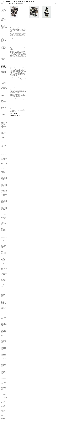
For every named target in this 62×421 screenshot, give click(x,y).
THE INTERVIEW (3, 137)
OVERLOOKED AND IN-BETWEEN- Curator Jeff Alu (4, 243)
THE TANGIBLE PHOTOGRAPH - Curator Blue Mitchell (3, 229)
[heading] (3, 1)
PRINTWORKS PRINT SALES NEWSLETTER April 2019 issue (4, 191)
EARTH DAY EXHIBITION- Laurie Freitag (3, 95)
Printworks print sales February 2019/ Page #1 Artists (3, 331)
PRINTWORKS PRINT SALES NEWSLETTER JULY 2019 (4, 182)
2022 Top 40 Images (3, 394)
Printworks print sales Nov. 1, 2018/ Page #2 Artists (4, 314)
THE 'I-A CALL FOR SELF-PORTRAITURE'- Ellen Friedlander (4, 88)
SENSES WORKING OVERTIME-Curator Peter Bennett (3, 256)
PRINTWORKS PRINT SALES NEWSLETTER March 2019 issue (4, 198)
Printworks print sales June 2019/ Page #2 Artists (3, 355)
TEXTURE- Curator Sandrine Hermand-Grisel (3, 263)
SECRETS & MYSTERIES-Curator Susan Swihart (3, 288)
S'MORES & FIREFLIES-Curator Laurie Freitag (3, 277)
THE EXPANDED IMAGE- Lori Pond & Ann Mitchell (3, 10)
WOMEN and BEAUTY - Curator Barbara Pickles (4, 299)
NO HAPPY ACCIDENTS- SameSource (2, 142)
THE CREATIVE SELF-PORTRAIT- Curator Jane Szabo (4, 292)
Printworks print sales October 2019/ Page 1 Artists (4, 369)
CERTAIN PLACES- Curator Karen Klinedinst (3, 246)
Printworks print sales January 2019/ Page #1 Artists (4, 324)
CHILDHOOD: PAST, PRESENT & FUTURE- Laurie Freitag (4, 120)
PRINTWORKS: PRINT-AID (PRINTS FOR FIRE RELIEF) (4, 36)
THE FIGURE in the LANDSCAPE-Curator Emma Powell (3, 285)
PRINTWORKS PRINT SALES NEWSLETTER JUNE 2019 (4, 185)
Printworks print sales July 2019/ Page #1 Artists (3, 358)
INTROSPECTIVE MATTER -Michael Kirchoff (3, 145)
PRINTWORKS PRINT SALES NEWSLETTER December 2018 (4, 205)
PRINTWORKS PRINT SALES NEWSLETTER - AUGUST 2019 (4, 178)
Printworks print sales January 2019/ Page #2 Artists (4, 328)
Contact (2, 415)
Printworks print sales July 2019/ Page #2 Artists (3, 362)
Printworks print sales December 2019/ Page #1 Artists (4, 379)
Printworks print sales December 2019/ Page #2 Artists (4, 382)
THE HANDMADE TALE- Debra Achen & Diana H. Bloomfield (4, 66)
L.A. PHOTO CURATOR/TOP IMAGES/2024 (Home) (4, 44)
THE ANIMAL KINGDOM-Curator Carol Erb (3, 223)
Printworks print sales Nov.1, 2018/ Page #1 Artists (3, 311)
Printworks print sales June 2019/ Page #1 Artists (3, 352)
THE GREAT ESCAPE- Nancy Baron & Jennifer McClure (4, 23)
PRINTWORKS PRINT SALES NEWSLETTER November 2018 (4, 208)
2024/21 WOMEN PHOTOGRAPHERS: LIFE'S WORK (3, 47)
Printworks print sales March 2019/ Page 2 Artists (3, 341)
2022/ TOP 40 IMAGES (4, 93)
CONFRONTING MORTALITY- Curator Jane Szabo (3, 169)
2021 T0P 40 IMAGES (4, 397)
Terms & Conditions (3, 416)
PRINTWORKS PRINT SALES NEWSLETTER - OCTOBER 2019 (4, 175)
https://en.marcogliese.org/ (13, 113)
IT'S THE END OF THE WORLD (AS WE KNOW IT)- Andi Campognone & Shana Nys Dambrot (4, 32)
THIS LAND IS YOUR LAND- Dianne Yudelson (3, 130)
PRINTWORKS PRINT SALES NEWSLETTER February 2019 (4, 194)
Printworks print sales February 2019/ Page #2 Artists (3, 334)
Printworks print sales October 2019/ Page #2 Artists (4, 376)
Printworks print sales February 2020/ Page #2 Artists (3, 392)
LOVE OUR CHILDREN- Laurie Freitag (3, 105)
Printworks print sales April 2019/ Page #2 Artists (3, 348)
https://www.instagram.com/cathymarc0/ (15, 115)
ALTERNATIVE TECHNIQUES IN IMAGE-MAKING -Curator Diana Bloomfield (3, 234)
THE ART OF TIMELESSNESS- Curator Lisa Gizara (3, 252)
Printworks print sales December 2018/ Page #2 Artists (4, 321)
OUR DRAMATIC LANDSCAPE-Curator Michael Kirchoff (3, 212)
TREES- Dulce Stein (3, 154)
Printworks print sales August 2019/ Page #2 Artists (4, 372)
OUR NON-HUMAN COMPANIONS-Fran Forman (3, 101)
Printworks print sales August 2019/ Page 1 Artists (3, 365)
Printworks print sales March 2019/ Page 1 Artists (3, 338)
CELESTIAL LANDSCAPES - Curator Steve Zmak (3, 302)
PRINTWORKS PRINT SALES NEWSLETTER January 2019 (4, 201)
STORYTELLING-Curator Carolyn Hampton (3, 295)
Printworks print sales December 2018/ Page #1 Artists (4, 317)
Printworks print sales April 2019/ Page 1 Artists (3, 345)
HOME (2, 3)
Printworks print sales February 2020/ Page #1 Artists (3, 388)
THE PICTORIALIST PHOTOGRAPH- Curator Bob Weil (3, 215)
